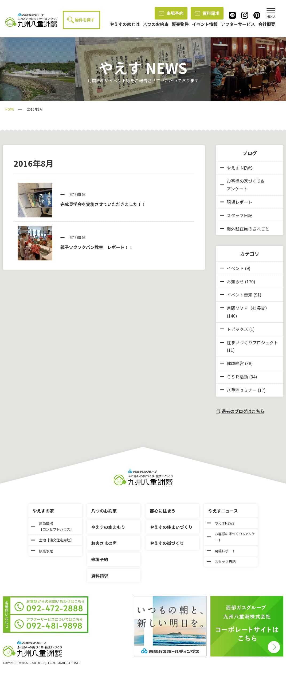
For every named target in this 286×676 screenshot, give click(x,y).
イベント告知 (239, 294)
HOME (9, 109)
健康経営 (235, 363)
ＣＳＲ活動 (237, 376)
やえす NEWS (236, 168)
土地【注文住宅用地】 (52, 539)
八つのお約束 (104, 510)
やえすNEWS (220, 523)
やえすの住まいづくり (171, 527)
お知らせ (235, 281)
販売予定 (42, 550)
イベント (235, 268)
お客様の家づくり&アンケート (242, 185)
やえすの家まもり (108, 527)
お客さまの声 (104, 543)
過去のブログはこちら (240, 411)
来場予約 (171, 13)
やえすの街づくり (167, 543)
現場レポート (236, 202)
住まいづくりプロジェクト (252, 342)
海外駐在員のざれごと (244, 228)
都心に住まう (162, 510)
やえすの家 (43, 510)
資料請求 (207, 13)
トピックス (237, 329)
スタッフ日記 (236, 215)
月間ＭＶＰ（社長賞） (248, 308)
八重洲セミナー (242, 390)
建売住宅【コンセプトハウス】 (52, 526)
